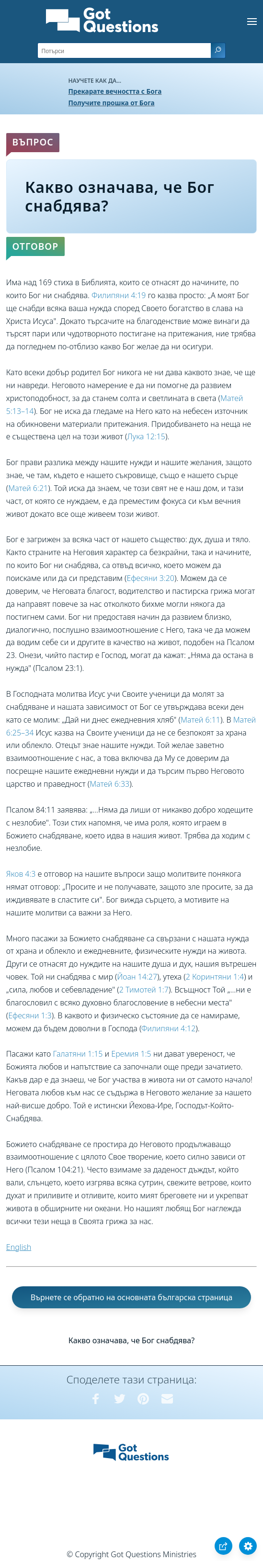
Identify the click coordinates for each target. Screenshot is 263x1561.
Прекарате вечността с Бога (115, 91)
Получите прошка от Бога (112, 102)
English (18, 1247)
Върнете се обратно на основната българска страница (132, 1297)
